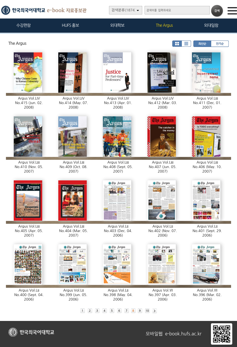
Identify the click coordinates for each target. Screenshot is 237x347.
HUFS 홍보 (70, 25)
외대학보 (117, 25)
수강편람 (23, 25)
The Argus (164, 25)
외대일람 (211, 25)
